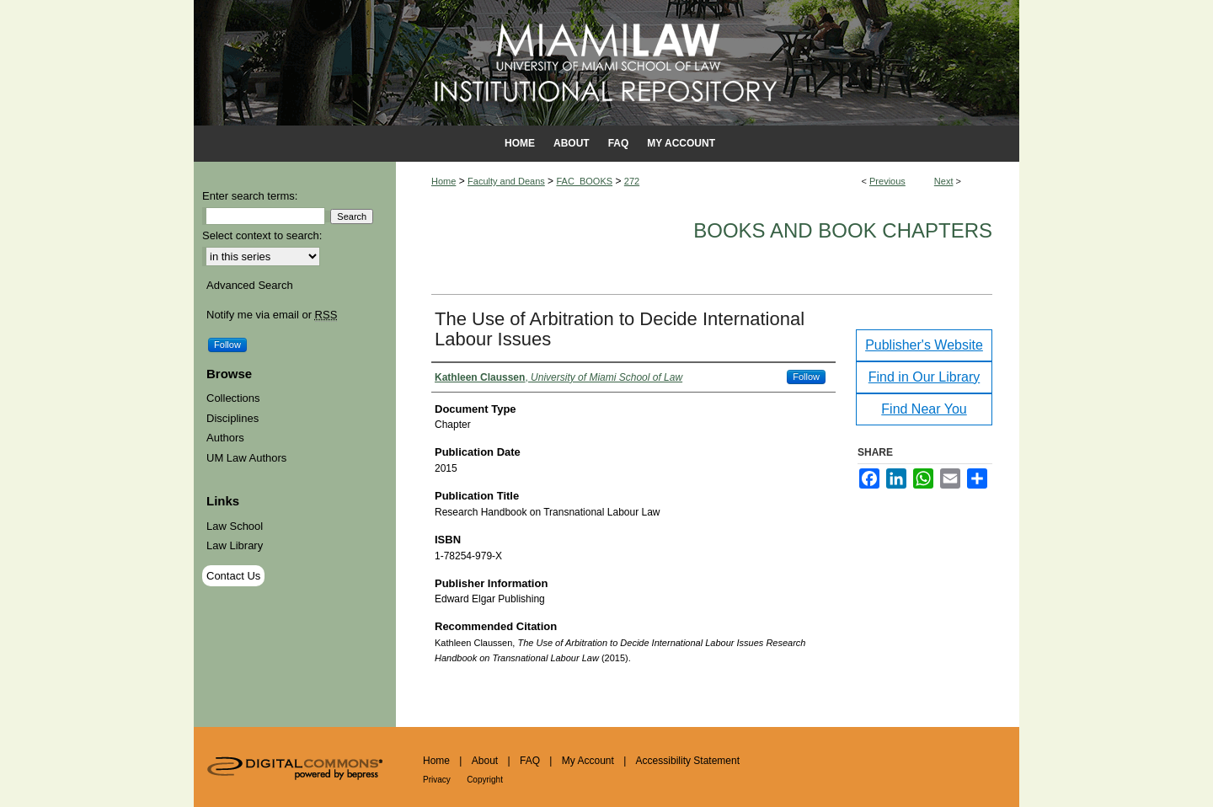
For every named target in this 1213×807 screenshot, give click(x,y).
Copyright (485, 779)
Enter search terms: (249, 196)
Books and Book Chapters (842, 230)
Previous (887, 181)
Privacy (437, 779)
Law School (234, 526)
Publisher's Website (924, 345)
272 (631, 181)
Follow (806, 376)
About (485, 761)
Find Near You (923, 409)
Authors (225, 437)
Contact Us (233, 575)
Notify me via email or (271, 315)
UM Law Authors (246, 458)
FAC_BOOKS (584, 181)
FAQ (530, 761)
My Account (588, 761)
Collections (233, 398)
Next (944, 181)
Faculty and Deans (506, 181)
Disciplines (232, 418)
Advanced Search (249, 285)
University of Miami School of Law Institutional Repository (606, 63)
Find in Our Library (924, 377)
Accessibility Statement (688, 761)
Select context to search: (262, 235)
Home (443, 181)
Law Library (234, 545)
